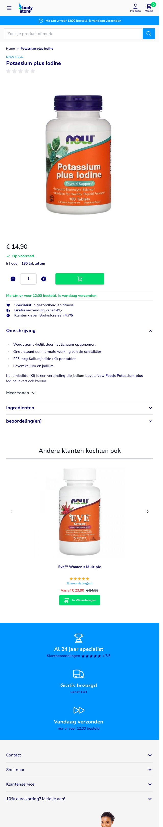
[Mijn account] (135, 8)
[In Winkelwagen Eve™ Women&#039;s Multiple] (79, 600)
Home (10, 49)
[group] (21, 71)
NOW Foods (15, 57)
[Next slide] (147, 511)
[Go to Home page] (25, 8)
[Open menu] (9, 8)
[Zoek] (149, 33)
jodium (78, 375)
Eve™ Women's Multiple (79, 566)
